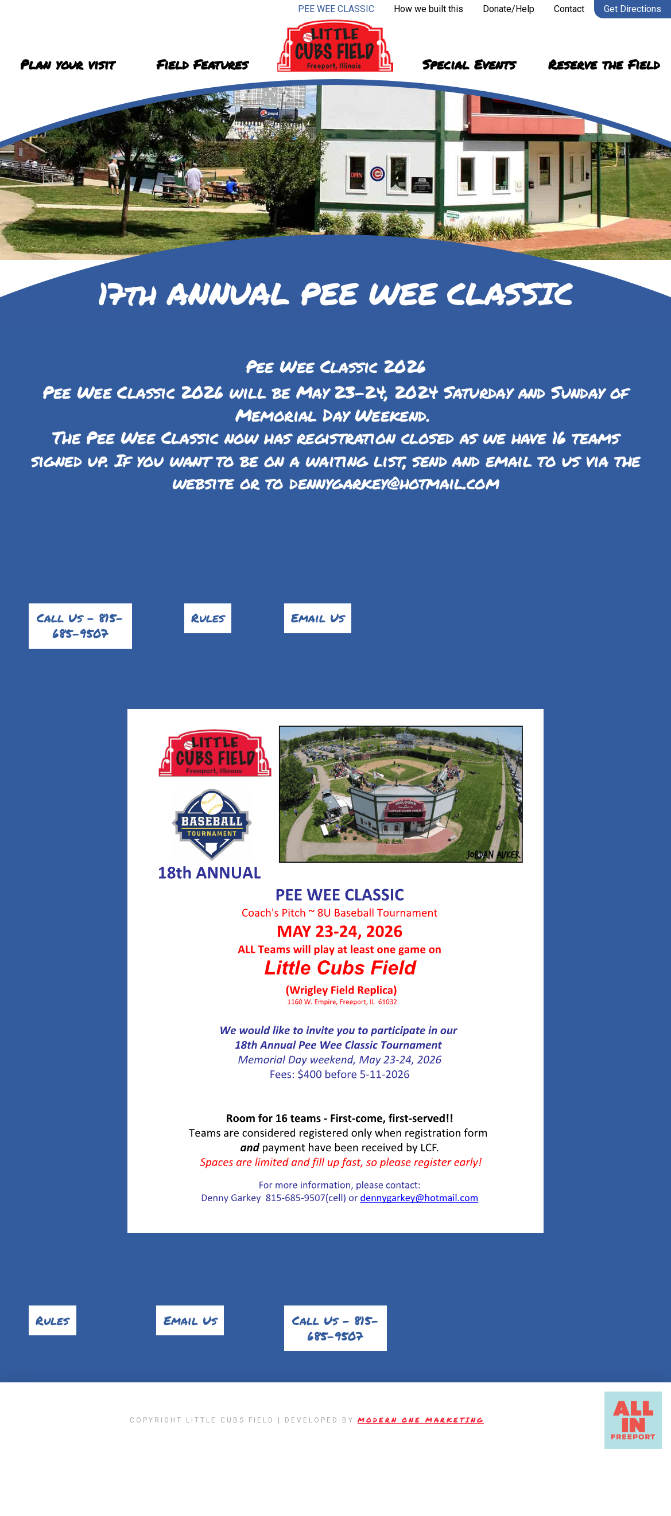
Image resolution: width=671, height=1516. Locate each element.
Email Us (323, 621)
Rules (208, 621)
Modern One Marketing (421, 1478)
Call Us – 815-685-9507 (80, 640)
